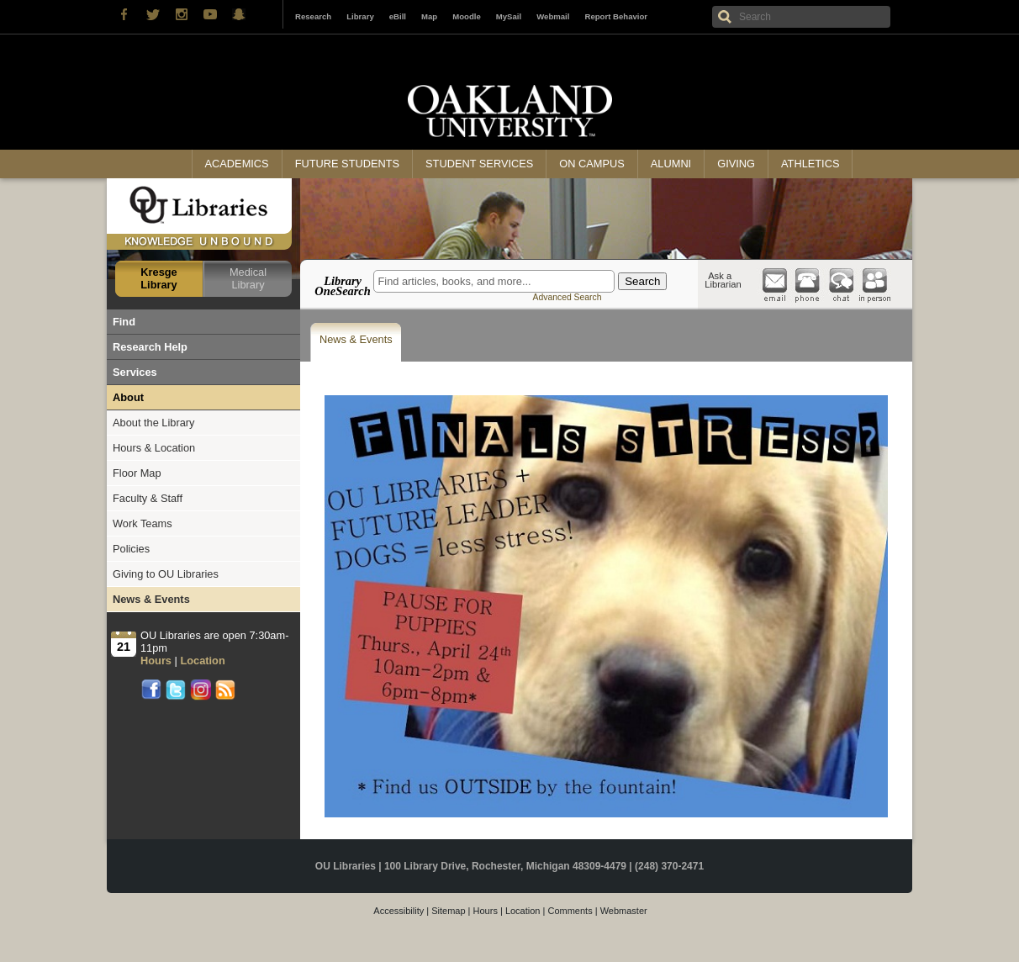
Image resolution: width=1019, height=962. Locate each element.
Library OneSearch (342, 286)
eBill (397, 16)
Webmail (552, 16)
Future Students (347, 163)
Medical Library (248, 278)
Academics (237, 163)
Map (429, 16)
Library (360, 16)
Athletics (810, 163)
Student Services (479, 163)
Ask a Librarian (723, 280)
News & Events (356, 339)
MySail (508, 16)
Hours (485, 911)
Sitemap (448, 911)
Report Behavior (615, 16)
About (128, 397)
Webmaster (623, 911)
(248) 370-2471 (669, 866)
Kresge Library (158, 278)
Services (135, 372)
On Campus (592, 163)
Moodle (466, 16)
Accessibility (398, 911)
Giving (736, 163)
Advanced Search (566, 297)
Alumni (671, 163)
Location (523, 911)
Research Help (150, 347)
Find (124, 321)
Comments (569, 911)
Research (313, 16)
